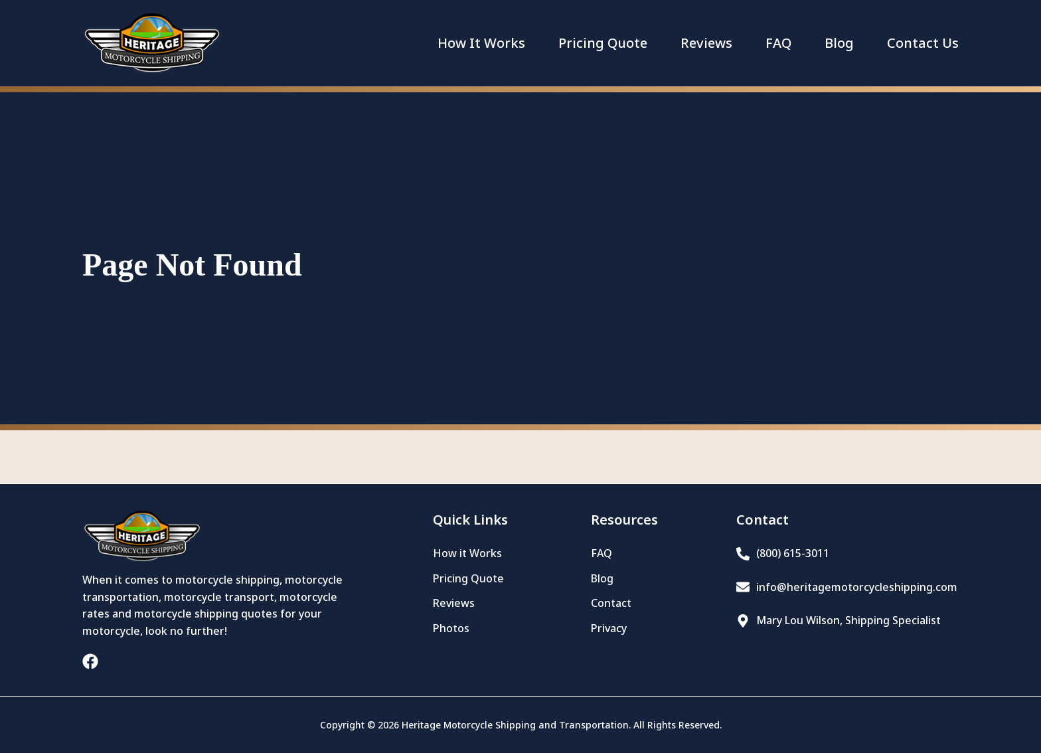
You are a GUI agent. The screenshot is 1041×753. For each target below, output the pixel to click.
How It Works (481, 43)
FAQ (778, 43)
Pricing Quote (602, 43)
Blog (839, 43)
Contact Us (923, 43)
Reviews (706, 43)
